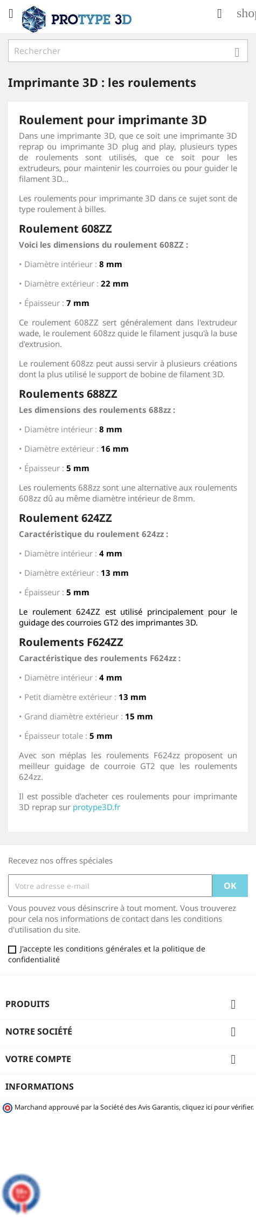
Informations (39, 1086)
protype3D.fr (96, 806)
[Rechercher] (128, 50)
